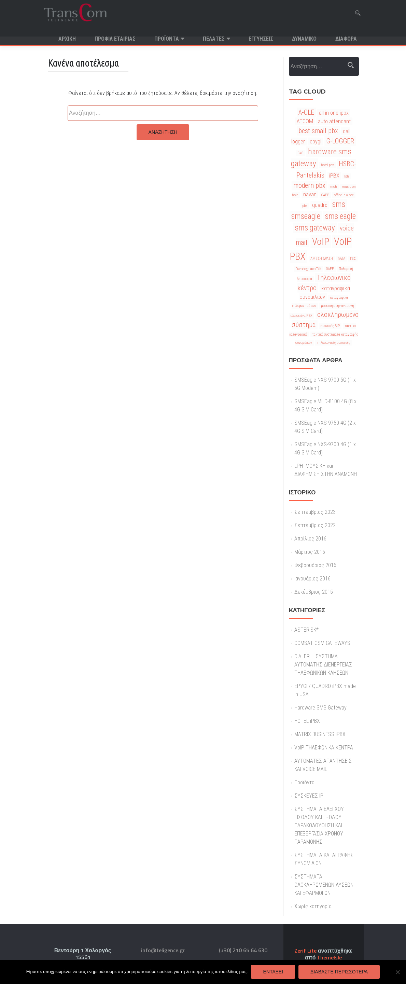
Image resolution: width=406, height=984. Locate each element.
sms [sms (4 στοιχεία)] (338, 212)
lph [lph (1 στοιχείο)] (346, 184)
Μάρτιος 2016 (309, 560)
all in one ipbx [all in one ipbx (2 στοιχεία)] (334, 121)
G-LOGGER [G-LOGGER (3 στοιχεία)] (340, 149)
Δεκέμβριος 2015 (313, 600)
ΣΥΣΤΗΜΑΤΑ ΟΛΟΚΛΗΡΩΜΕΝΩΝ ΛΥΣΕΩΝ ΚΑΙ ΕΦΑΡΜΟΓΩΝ (323, 893)
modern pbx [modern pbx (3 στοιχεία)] (309, 193)
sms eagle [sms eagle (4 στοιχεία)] (340, 224)
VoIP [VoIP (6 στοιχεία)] (320, 249)
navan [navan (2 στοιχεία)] (310, 202)
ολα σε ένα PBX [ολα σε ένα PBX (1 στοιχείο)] (301, 324)
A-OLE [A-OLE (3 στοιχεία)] (306, 120)
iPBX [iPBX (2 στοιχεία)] (334, 184)
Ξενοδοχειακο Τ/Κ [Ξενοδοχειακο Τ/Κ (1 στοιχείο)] (308, 277)
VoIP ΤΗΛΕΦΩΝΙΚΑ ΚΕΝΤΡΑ (323, 756)
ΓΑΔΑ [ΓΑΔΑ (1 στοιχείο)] (341, 267)
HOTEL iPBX (307, 729)
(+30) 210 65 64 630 (243, 950)
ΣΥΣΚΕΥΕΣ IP (308, 804)
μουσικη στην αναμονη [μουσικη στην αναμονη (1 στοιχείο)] (337, 314)
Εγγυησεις (261, 39)
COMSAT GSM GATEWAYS (322, 651)
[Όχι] (397, 972)
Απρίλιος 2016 (310, 547)
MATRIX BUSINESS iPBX (320, 742)
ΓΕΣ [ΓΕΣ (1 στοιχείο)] (353, 267)
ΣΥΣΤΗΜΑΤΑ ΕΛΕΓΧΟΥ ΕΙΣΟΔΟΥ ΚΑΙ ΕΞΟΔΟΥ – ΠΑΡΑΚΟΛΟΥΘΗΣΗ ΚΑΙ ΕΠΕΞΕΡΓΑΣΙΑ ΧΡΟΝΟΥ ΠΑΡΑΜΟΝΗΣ (320, 833)
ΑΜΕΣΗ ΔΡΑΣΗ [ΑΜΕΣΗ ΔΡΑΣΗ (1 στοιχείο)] (321, 267)
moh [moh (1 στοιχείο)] (333, 195)
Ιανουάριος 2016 (312, 587)
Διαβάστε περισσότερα (339, 971)
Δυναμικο (304, 39)
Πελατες (214, 39)
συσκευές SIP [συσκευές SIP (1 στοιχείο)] (330, 334)
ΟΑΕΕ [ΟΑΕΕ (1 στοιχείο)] (330, 277)
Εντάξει (273, 971)
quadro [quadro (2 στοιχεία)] (319, 213)
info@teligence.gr (163, 950)
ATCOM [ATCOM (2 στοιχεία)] (305, 129)
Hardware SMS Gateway (320, 716)
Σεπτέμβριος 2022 (315, 533)
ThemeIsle (329, 957)
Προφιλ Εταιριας (115, 39)
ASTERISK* (306, 638)
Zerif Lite (306, 950)
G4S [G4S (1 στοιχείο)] (300, 161)
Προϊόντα (166, 39)
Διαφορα (346, 39)
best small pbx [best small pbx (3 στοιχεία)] (318, 139)
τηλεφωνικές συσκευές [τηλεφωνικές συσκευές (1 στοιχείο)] (333, 351)
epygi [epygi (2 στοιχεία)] (315, 149)
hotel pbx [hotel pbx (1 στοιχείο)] (327, 173)
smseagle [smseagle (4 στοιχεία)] (305, 224)
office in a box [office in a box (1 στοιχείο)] (344, 203)
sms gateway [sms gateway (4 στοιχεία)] (315, 236)
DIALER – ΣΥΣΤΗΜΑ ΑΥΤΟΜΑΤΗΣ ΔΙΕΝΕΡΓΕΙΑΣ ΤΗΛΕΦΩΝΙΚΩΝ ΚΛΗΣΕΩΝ (323, 672)
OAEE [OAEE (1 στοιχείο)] (325, 203)
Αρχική (67, 39)
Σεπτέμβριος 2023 (315, 520)
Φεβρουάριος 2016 (315, 573)
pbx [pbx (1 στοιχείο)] (304, 214)
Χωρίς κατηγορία (313, 914)
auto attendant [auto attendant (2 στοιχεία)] (334, 129)
